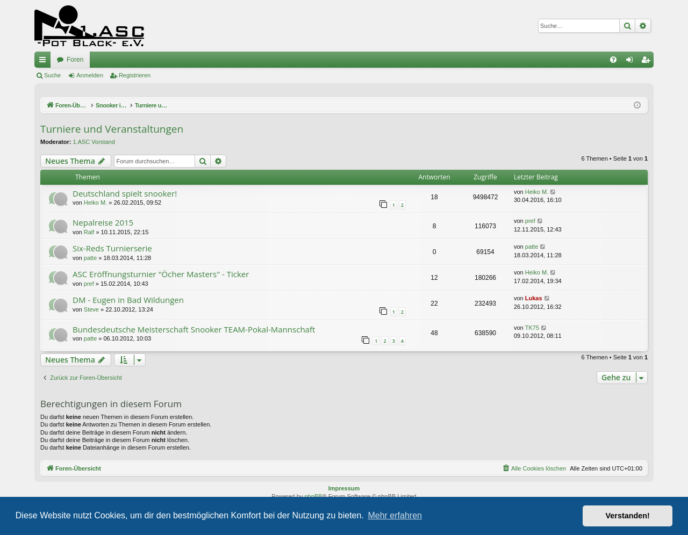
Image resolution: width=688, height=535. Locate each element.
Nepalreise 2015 (103, 222)
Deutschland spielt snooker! (125, 193)
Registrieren (134, 75)
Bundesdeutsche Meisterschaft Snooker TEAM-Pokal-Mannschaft (194, 329)
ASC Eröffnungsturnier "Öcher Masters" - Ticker (161, 274)
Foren (75, 59)
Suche (52, 75)
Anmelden (89, 75)
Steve (91, 309)
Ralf (89, 232)
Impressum (344, 488)
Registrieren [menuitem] (648, 62)
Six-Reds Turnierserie (112, 248)
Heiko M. (95, 202)
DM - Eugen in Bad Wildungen (128, 299)
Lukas (533, 298)
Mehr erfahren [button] (395, 515)
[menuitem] (613, 60)
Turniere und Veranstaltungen (111, 129)
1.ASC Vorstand (94, 142)
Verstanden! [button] (628, 515)
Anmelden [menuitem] (631, 62)
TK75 (532, 327)
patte (90, 258)
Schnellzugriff (45, 62)
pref (530, 221)
